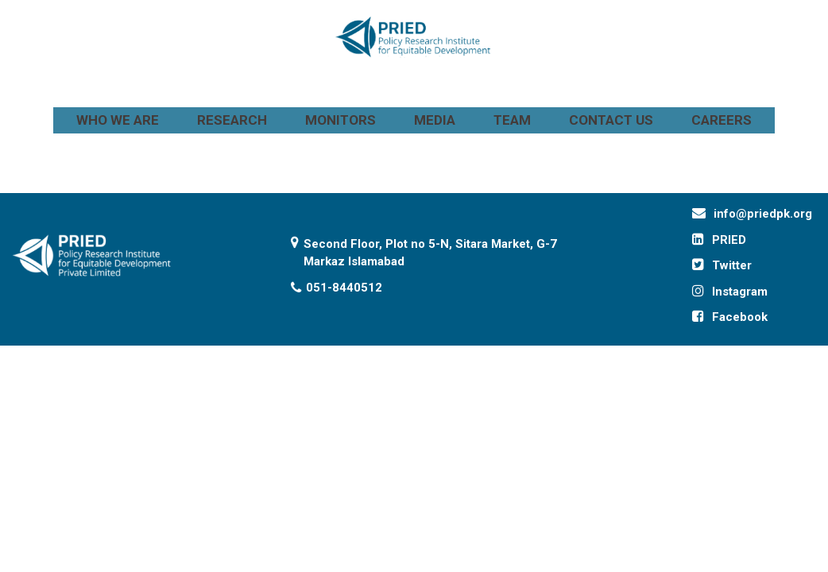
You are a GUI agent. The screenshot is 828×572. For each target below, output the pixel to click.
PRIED (729, 240)
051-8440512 (344, 287)
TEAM (512, 120)
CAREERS (721, 120)
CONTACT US (611, 120)
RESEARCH (232, 120)
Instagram (740, 291)
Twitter (732, 265)
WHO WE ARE (117, 120)
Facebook (740, 317)
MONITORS (340, 120)
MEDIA (434, 120)
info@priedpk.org (763, 214)
